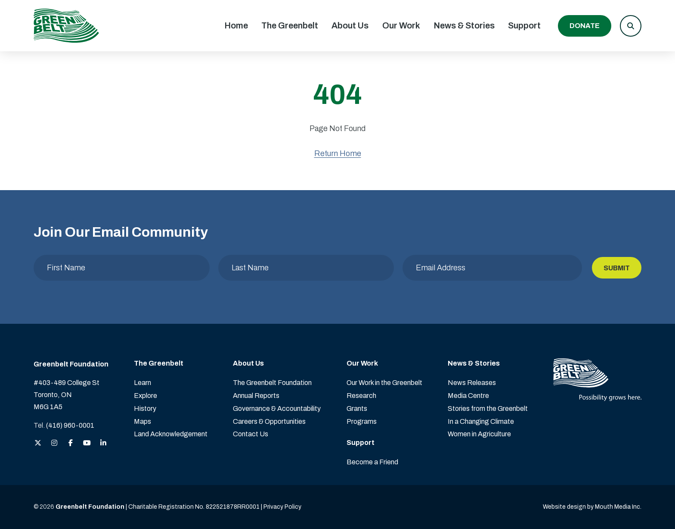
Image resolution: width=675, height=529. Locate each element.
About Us (349, 25)
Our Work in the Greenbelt (384, 382)
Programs (362, 421)
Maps (142, 421)
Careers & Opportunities (269, 421)
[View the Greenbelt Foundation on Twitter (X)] (38, 443)
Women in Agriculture (479, 434)
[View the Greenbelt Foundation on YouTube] (87, 443)
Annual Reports (256, 395)
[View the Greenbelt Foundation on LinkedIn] (103, 443)
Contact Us (250, 434)
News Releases (472, 382)
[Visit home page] (66, 26)
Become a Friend (372, 462)
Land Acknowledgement (170, 434)
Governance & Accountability (277, 408)
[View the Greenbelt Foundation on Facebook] (70, 443)
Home (236, 25)
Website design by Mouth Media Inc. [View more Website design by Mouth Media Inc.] (592, 507)
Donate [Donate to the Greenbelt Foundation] (585, 25)
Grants (357, 408)
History (145, 408)
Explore (145, 395)
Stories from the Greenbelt (488, 408)
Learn (142, 382)
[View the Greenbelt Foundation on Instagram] (54, 443)
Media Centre (468, 395)
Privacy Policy (282, 507)
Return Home (337, 153)
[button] (630, 26)
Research (361, 395)
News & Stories (464, 25)
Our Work (401, 25)
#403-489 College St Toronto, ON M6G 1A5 (66, 394)
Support (524, 25)
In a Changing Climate (481, 421)
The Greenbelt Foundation (272, 382)
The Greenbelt (289, 25)
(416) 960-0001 (70, 425)
